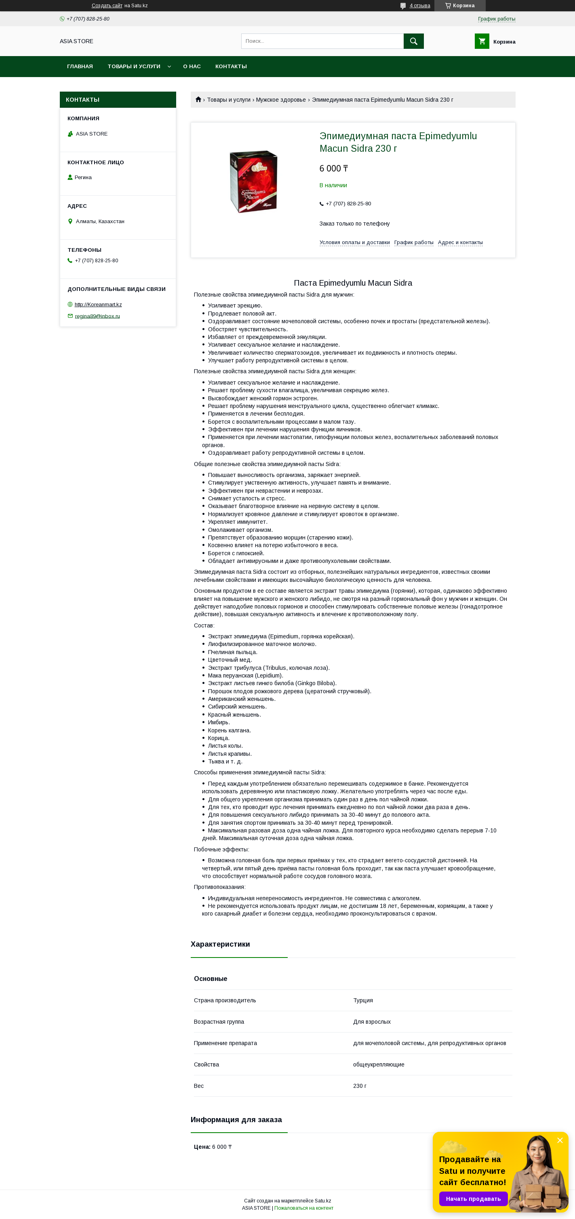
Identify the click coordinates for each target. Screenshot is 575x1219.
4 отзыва (420, 5)
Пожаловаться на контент (303, 1208)
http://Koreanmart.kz (98, 304)
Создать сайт (107, 5)
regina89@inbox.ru (97, 316)
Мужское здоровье (281, 99)
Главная (80, 66)
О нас (192, 66)
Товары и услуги (133, 66)
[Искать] (414, 41)
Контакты (231, 66)
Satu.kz (323, 1201)
